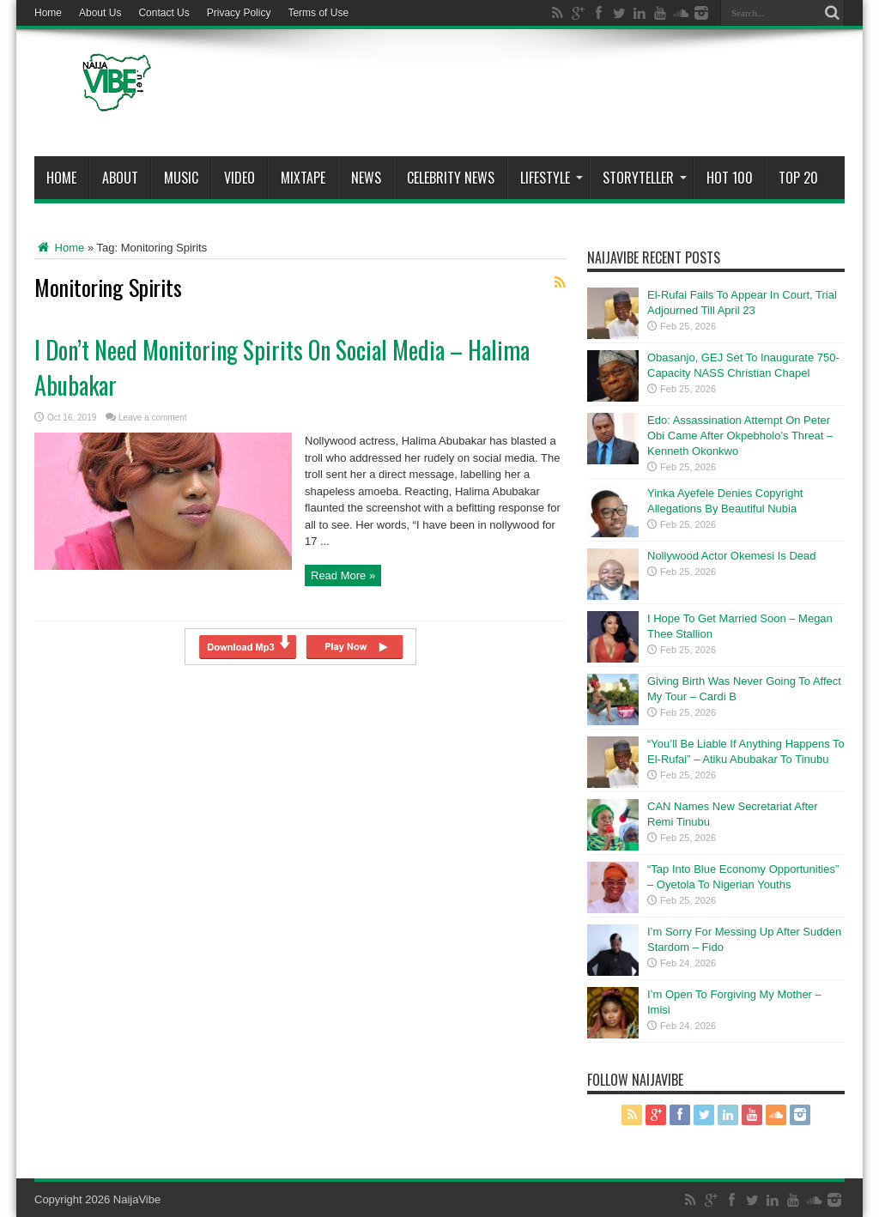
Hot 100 (729, 177)
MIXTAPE (303, 177)
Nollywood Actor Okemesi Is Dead (731, 555)
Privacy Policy (239, 13)
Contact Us (163, 13)
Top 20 (798, 177)
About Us (100, 13)
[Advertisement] (532, 96)
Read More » (343, 575)
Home (48, 13)
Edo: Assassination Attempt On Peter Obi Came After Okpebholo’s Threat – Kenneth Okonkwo (740, 435)
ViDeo (239, 177)
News (366, 177)
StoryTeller (645, 177)
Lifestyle (551, 177)
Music (181, 177)
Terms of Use (318, 13)
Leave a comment (152, 417)
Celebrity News (450, 177)
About (120, 177)
